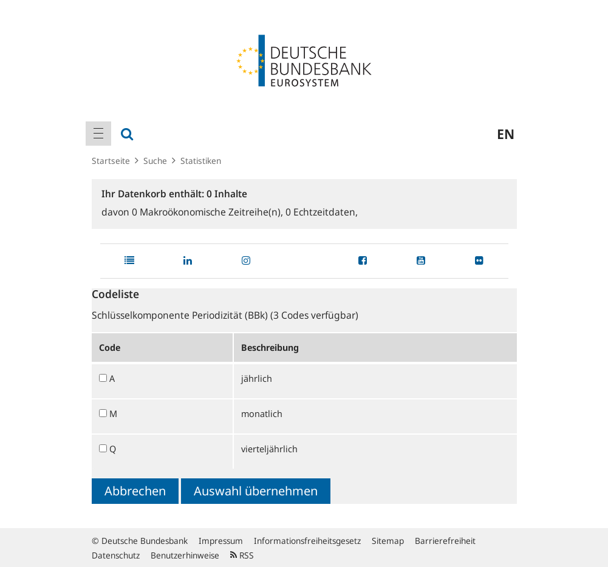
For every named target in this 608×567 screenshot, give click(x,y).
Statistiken (200, 160)
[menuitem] (98, 133)
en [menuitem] (505, 133)
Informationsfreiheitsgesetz (307, 540)
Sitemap (388, 540)
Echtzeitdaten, (321, 212)
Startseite (111, 160)
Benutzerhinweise (185, 555)
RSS (242, 555)
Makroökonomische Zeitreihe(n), (208, 212)
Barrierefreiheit (445, 540)
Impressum (221, 540)
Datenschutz (116, 555)
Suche (155, 160)
